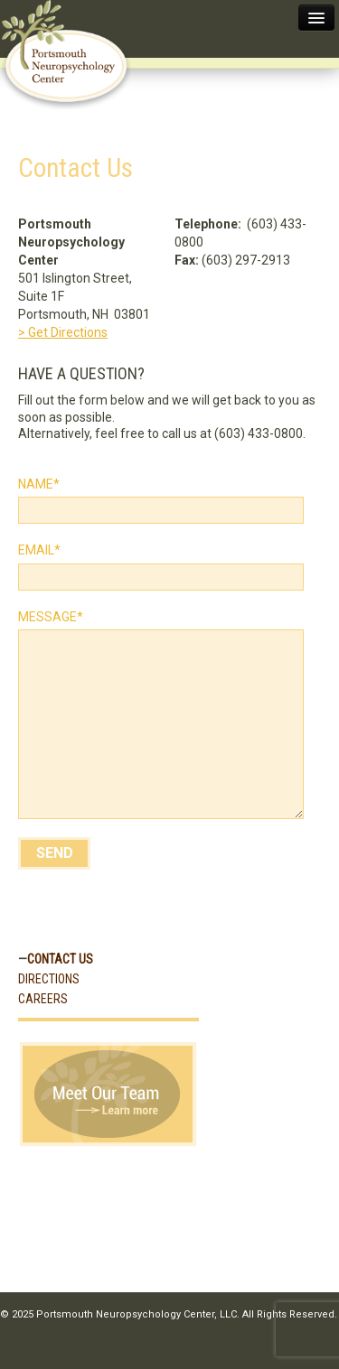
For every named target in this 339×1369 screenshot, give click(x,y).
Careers (43, 999)
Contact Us (60, 959)
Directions (49, 979)
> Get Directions (63, 332)
